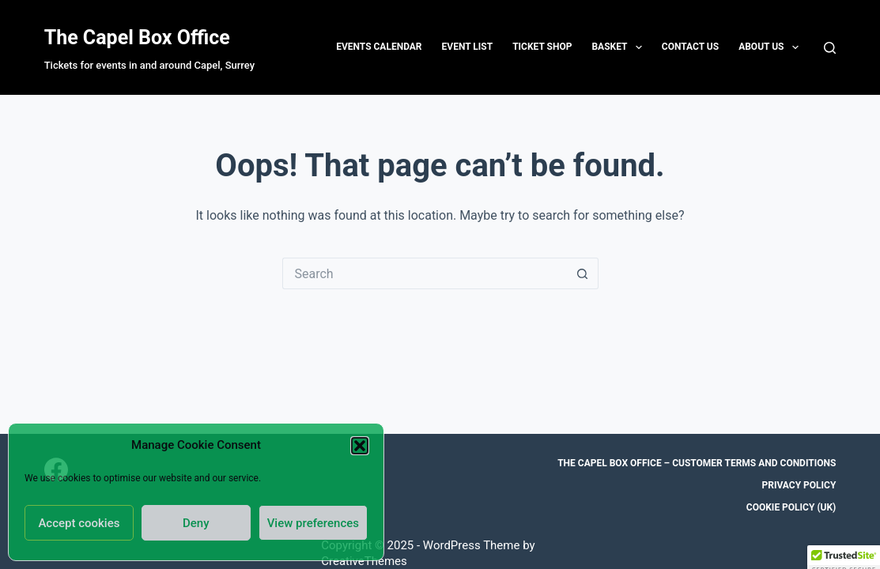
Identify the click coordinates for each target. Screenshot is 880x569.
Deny (196, 523)
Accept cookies (78, 523)
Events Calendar (378, 46)
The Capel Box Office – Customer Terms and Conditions (696, 463)
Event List (467, 46)
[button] (360, 446)
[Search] (830, 48)
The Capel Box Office (137, 37)
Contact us (690, 46)
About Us (771, 47)
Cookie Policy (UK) (791, 507)
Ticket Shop (542, 46)
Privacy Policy (798, 485)
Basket (619, 47)
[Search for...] (424, 273)
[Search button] (583, 273)
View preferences (313, 523)
